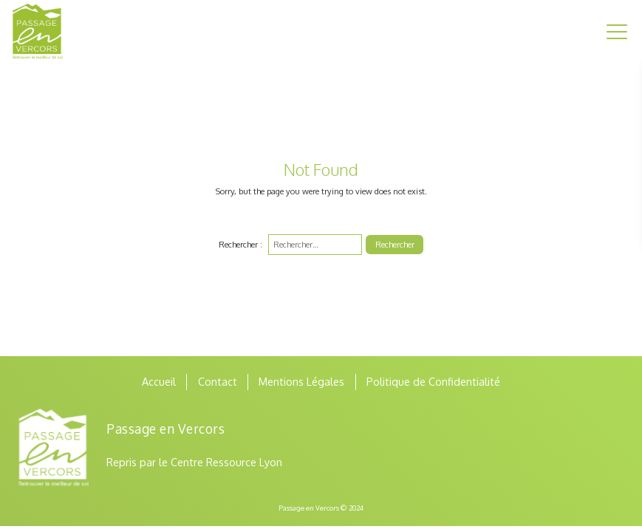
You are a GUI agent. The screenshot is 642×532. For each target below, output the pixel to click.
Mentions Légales (301, 381)
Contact (217, 381)
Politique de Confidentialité (433, 381)
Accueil (159, 381)
